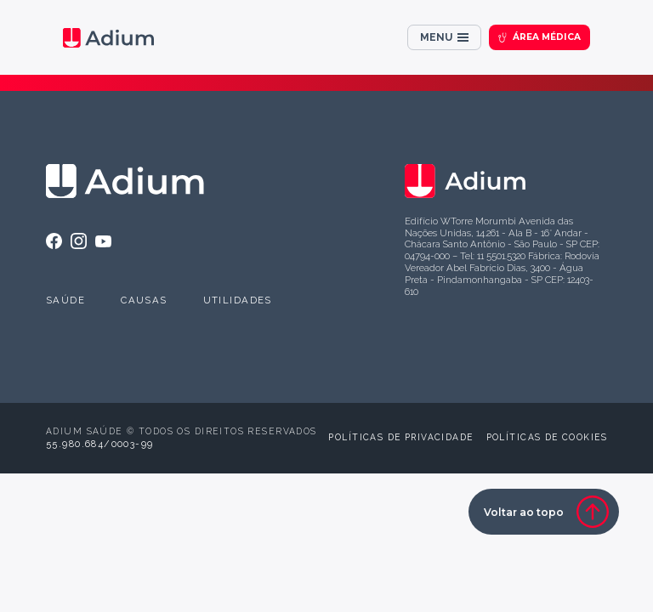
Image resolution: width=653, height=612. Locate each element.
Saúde (65, 300)
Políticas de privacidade (400, 437)
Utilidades (237, 300)
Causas (144, 300)
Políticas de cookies (546, 437)
